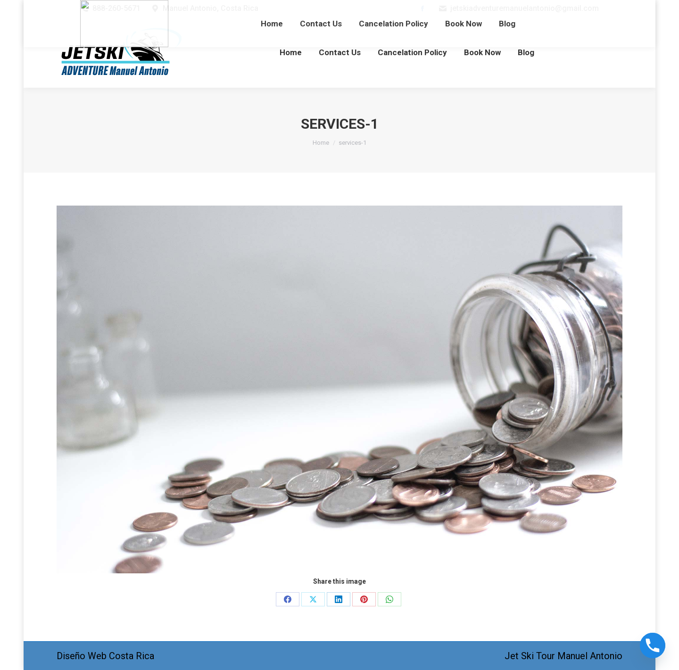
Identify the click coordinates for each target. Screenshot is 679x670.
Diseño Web (82, 656)
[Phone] (652, 645)
